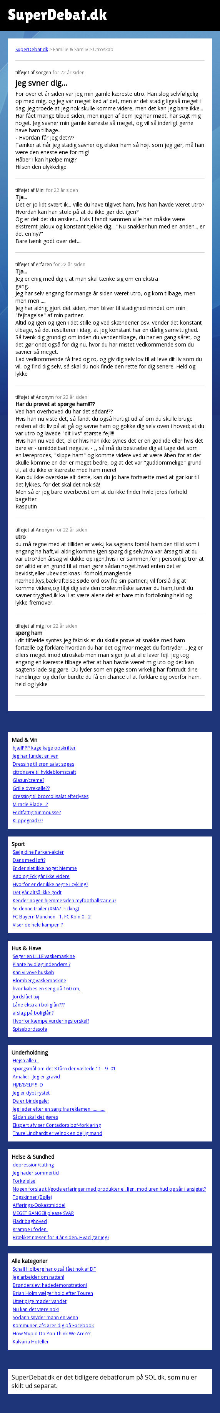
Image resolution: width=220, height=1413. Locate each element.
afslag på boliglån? (33, 1013)
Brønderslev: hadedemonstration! (50, 1285)
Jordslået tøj (26, 996)
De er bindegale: (31, 1101)
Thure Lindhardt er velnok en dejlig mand (57, 1133)
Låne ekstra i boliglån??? (39, 1004)
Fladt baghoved (30, 1221)
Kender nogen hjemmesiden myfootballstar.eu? (64, 900)
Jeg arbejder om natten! (38, 1277)
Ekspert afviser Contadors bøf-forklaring (57, 1125)
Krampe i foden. (30, 1229)
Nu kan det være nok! (36, 1309)
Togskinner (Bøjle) (32, 1197)
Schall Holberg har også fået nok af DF (54, 1269)
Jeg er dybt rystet (31, 1093)
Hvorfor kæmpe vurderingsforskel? (51, 1021)
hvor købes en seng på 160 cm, (46, 988)
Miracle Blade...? (30, 804)
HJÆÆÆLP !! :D (28, 1084)
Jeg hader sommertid (36, 1173)
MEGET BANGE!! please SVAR (43, 1213)
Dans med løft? (29, 860)
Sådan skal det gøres (35, 1117)
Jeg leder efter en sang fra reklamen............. (59, 1109)
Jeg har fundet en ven (35, 756)
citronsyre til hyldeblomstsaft (44, 772)
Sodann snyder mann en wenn (45, 1317)
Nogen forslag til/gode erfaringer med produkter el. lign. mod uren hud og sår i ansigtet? (109, 1189)
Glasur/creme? (28, 780)
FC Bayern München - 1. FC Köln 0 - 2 (52, 916)
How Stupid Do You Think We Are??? (51, 1333)
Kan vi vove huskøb (33, 972)
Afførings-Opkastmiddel (39, 1205)
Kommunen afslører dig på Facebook (53, 1325)
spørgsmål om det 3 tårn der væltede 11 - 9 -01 (64, 1068)
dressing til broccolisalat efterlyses (50, 796)
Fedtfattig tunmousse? (37, 812)
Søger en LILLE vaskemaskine (44, 956)
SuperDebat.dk (31, 49)
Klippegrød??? (28, 820)
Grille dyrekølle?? (31, 788)
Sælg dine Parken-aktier (38, 852)
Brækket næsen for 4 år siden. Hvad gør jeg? (61, 1237)
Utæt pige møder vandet (40, 1301)
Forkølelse (24, 1181)
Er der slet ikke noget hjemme (45, 868)
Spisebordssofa (30, 1029)
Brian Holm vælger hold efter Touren (53, 1293)
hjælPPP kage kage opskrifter (44, 748)
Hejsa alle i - (26, 1060)
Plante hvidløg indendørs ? (41, 964)
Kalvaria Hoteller (31, 1341)
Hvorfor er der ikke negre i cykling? (50, 884)
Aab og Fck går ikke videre (41, 876)
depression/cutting (33, 1164)
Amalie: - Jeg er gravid (36, 1076)
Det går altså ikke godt (37, 892)
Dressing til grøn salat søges (43, 764)
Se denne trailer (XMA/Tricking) (46, 908)
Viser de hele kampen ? (38, 924)
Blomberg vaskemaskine (39, 980)
